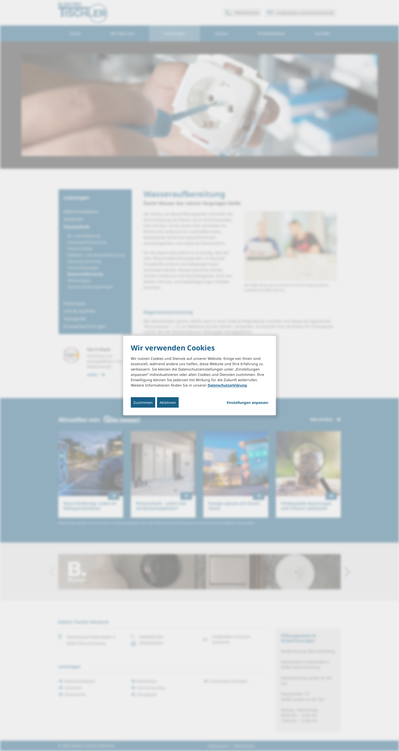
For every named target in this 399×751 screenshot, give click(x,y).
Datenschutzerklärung (227, 385)
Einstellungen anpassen (247, 402)
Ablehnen (168, 402)
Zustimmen (143, 402)
